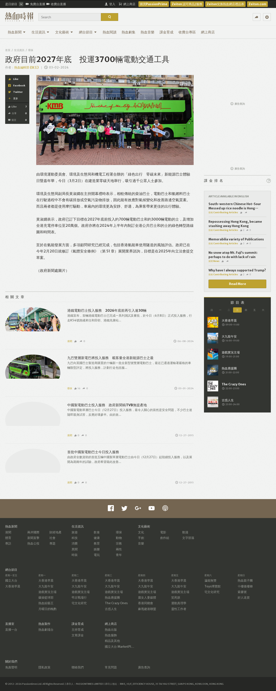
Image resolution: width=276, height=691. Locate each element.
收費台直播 (56, 4)
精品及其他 (112, 641)
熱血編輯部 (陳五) (26, 67)
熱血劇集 (128, 32)
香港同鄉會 (145, 603)
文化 (141, 532)
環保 (30, 50)
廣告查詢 (238, 103)
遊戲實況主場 (47, 592)
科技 (75, 538)
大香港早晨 (12, 586)
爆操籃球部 (45, 597)
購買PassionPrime (153, 4)
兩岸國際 (33, 532)
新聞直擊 (33, 538)
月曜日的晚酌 (47, 609)
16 (77, 388)
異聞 (75, 549)
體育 (8, 538)
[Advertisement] (237, 72)
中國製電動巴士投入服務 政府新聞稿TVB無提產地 (107, 405)
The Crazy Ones (116, 603)
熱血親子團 (245, 580)
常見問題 (111, 667)
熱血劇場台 (45, 630)
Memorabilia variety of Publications (236, 239)
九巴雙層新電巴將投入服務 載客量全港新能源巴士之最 (110, 358)
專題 (52, 543)
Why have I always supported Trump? (237, 270)
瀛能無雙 (210, 580)
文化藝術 (64, 32)
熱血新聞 (17, 32)
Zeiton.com (257, 4)
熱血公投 (33, 543)
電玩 (97, 555)
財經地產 (55, 532)
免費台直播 (35, 4)
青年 (119, 555)
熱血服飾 (111, 635)
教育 (97, 543)
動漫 (185, 532)
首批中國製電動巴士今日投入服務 (93, 452)
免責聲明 (11, 667)
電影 (163, 532)
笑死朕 (175, 597)
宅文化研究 (79, 603)
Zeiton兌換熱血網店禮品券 (225, 4)
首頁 (7, 50)
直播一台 (11, 630)
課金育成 (166, 32)
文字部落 (188, 538)
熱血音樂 (147, 32)
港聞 (69, 341)
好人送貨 (244, 597)
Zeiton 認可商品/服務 (187, 4)
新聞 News (214, 261)
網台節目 (88, 32)
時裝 (75, 555)
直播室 (9, 624)
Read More (237, 284)
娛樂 (97, 549)
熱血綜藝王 (45, 603)
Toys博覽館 (212, 586)
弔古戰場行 (79, 597)
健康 (97, 538)
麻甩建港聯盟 (147, 609)
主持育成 (78, 630)
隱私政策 (44, 667)
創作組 (164, 538)
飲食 (97, 532)
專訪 (8, 543)
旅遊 (75, 532)
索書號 (242, 592)
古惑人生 (111, 609)
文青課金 (78, 635)
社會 (52, 538)
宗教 (119, 543)
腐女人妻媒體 (147, 597)
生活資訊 (40, 32)
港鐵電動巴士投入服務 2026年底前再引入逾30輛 (106, 310)
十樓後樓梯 (245, 586)
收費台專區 (187, 32)
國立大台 (11, 580)
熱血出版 (111, 630)
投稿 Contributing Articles (223, 212)
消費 (75, 543)
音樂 (141, 543)
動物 (119, 538)
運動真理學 (178, 603)
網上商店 (208, 32)
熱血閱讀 (109, 32)
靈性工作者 (178, 609)
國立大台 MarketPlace (120, 647)
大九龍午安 (45, 586)
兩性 (119, 549)
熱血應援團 (112, 597)
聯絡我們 (78, 667)
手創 (141, 538)
